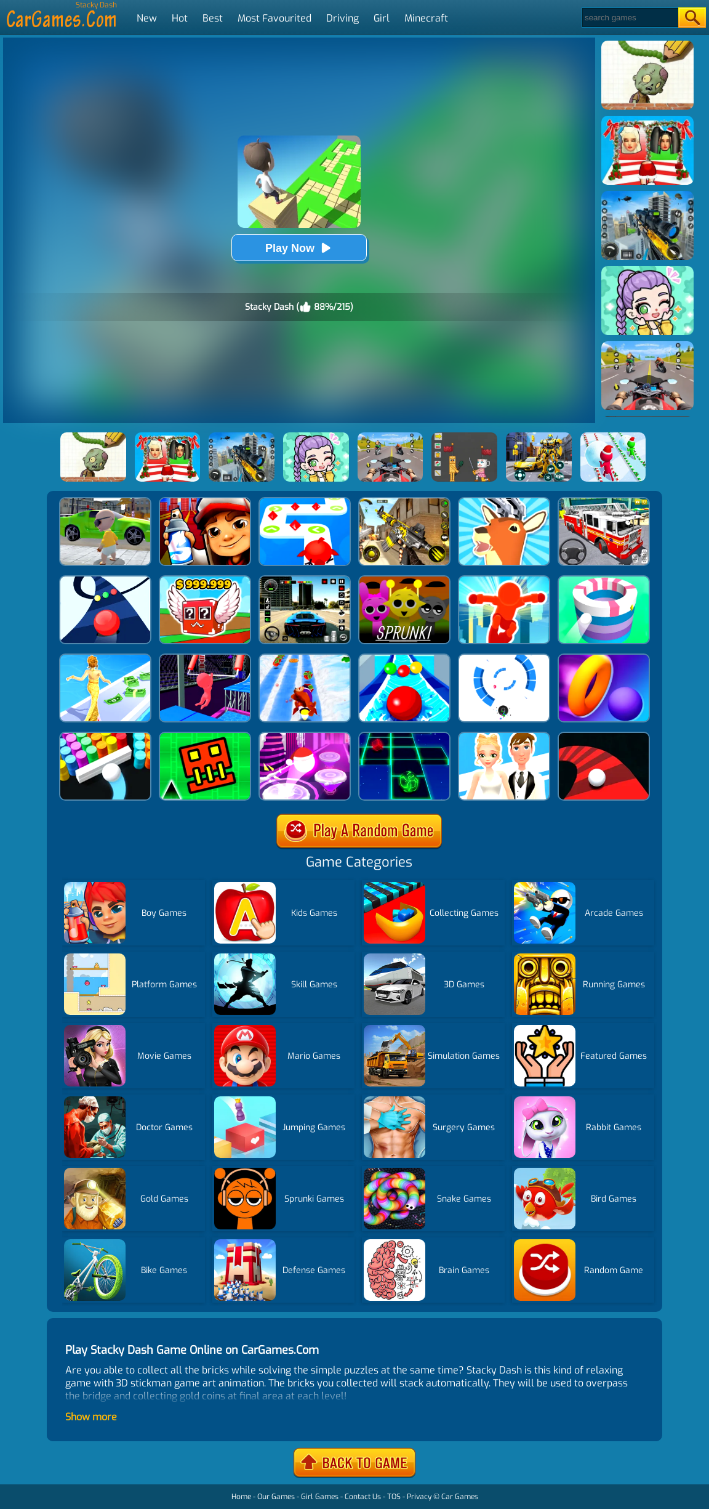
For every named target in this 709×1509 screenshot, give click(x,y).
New (147, 18)
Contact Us (363, 1497)
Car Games (459, 1497)
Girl (382, 18)
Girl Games (319, 1497)
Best (212, 18)
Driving (342, 18)
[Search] (629, 17)
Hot (180, 18)
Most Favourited (274, 18)
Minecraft (426, 18)
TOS (394, 1497)
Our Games (276, 1497)
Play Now (299, 248)
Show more (91, 1416)
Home (241, 1497)
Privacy (419, 1497)
